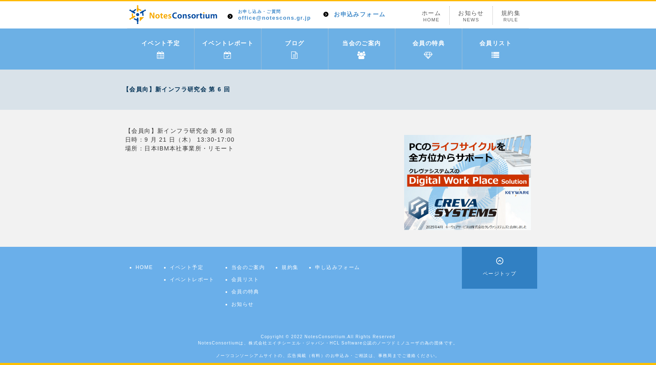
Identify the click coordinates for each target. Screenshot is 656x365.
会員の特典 (429, 49)
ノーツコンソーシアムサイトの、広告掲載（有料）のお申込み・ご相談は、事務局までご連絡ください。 (328, 355)
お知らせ (471, 16)
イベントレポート (228, 49)
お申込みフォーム (359, 14)
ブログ (294, 49)
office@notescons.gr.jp (274, 15)
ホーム (431, 16)
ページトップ (499, 274)
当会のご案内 (361, 49)
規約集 (510, 16)
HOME (144, 267)
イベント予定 (160, 49)
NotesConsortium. (326, 336)
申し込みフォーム (337, 267)
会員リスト (495, 49)
